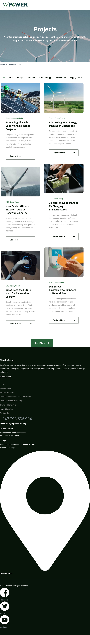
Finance (9, 118)
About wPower (6, 388)
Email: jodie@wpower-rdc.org (13, 424)
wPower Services (7, 393)
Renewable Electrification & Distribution (15, 397)
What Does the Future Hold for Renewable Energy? (18, 293)
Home (2, 65)
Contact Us (4, 413)
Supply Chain (17, 118)
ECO (50, 199)
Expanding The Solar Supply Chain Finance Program (18, 126)
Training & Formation (8, 405)
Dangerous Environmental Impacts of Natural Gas (62, 290)
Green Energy (60, 118)
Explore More (21, 156)
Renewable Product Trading (11, 401)
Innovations (59, 282)
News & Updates (6, 409)
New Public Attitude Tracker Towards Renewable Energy (17, 209)
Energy (51, 118)
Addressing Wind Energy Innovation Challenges (63, 124)
